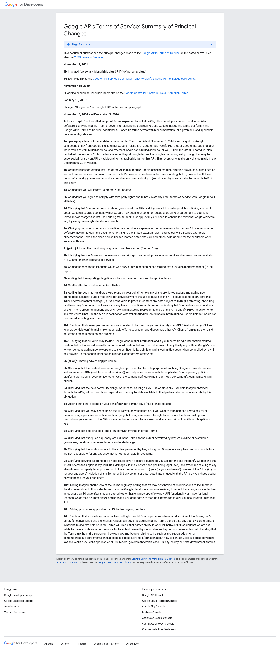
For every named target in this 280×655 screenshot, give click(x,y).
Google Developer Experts (18, 600)
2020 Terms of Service (88, 57)
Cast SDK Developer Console (158, 623)
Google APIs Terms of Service (161, 53)
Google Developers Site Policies (114, 562)
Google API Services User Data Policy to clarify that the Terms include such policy (144, 78)
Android (48, 643)
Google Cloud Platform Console (159, 600)
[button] (140, 44)
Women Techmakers (16, 612)
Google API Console (153, 595)
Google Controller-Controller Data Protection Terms (156, 93)
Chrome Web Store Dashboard (159, 629)
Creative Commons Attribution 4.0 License (153, 559)
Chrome (65, 643)
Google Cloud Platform (106, 643)
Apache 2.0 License (66, 562)
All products (133, 643)
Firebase (81, 643)
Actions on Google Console (157, 618)
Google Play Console (153, 606)
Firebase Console (151, 612)
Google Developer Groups (18, 595)
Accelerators (11, 606)
